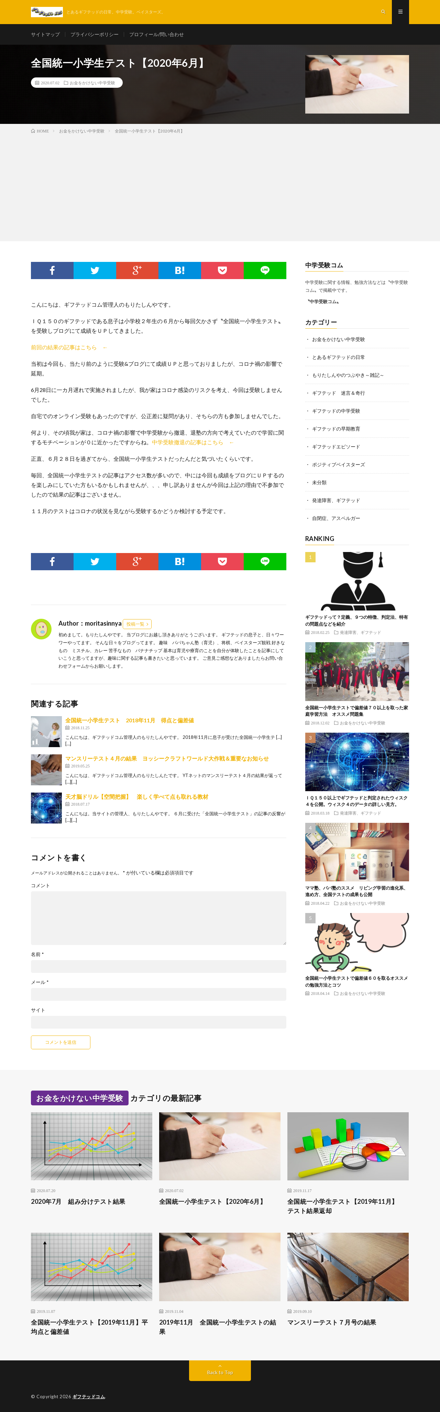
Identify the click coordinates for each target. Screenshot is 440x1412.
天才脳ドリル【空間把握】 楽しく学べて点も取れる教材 (136, 796)
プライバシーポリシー (94, 34)
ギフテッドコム (89, 1396)
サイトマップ (45, 34)
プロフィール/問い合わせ (156, 34)
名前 (37, 954)
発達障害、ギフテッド (336, 500)
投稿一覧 (135, 624)
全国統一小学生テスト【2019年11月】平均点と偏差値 (89, 1326)
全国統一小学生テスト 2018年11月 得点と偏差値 (129, 720)
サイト (38, 1010)
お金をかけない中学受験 (92, 83)
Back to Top (220, 1372)
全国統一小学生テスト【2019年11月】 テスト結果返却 (346, 1206)
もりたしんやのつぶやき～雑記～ (348, 375)
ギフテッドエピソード (336, 446)
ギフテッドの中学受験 (336, 411)
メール (40, 982)
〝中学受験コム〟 (323, 301)
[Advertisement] (220, 186)
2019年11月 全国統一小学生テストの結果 (217, 1326)
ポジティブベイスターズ (338, 464)
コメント (40, 885)
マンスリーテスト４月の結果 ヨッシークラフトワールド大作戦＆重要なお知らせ (167, 758)
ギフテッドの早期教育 (336, 429)
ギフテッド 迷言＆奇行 (338, 393)
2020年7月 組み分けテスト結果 (78, 1201)
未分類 (319, 482)
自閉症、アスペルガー (336, 518)
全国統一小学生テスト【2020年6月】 (212, 1201)
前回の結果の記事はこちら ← (69, 347)
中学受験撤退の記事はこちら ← (193, 442)
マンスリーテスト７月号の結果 (331, 1322)
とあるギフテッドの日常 (338, 357)
